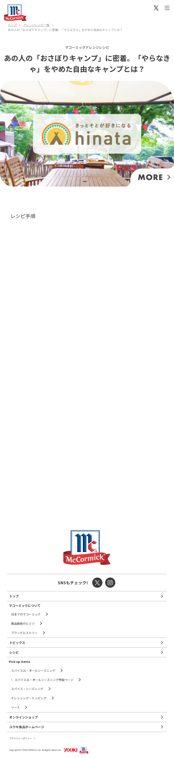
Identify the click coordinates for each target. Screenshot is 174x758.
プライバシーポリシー (20, 738)
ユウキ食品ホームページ (26, 727)
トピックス (17, 642)
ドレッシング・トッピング (28, 698)
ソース (15, 707)
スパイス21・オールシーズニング (33, 670)
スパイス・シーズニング (27, 689)
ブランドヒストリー (24, 633)
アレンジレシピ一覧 (36, 25)
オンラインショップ (23, 717)
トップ (12, 25)
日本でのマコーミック (26, 614)
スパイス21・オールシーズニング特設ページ (43, 680)
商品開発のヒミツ (23, 623)
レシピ (14, 652)
